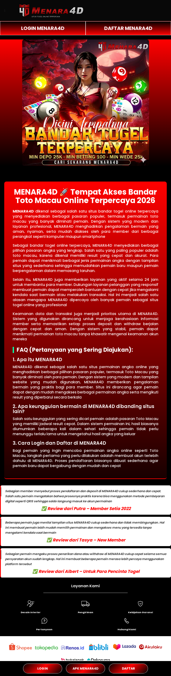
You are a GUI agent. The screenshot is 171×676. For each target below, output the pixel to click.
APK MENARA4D (85, 668)
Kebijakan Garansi (140, 612)
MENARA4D (23, 211)
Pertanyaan (44, 629)
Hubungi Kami (127, 629)
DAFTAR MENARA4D (128, 28)
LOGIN (42, 668)
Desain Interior (31, 612)
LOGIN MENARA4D (42, 28)
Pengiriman (85, 612)
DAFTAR (128, 668)
